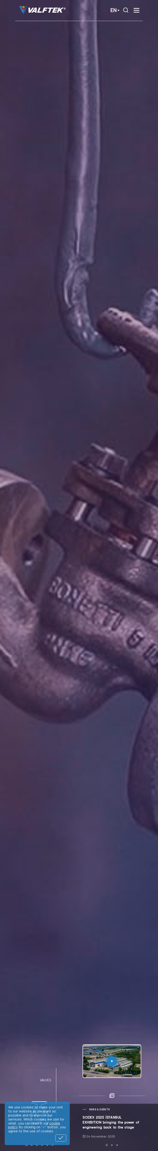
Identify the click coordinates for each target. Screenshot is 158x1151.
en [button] (113, 10)
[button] (26, 1145)
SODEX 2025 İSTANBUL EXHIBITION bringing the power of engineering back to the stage (111, 1122)
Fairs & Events (99, 1109)
